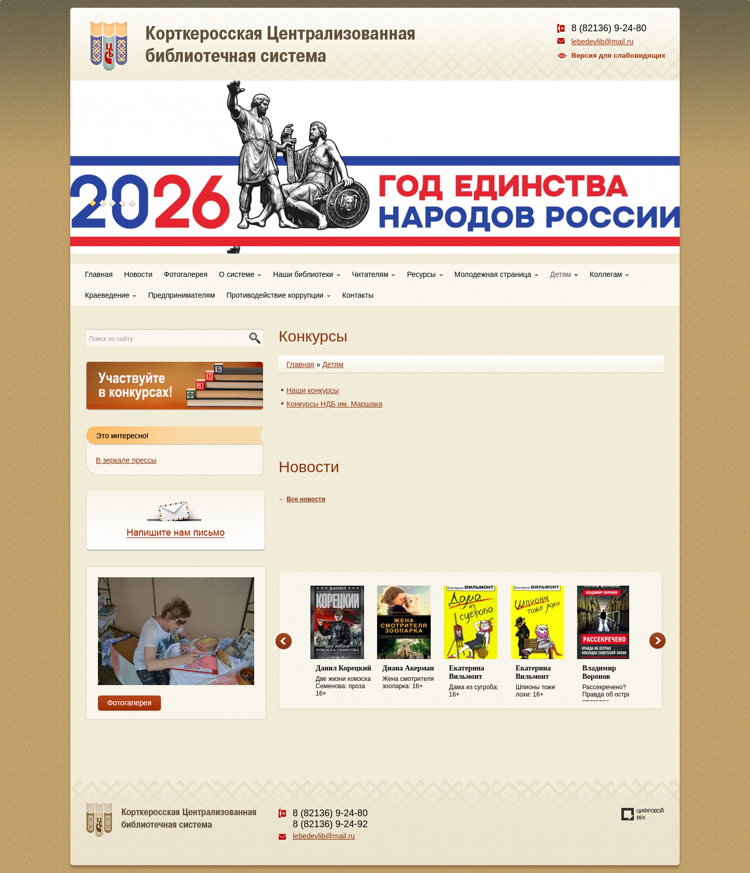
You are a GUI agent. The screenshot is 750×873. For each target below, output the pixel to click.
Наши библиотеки (306, 274)
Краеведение (110, 295)
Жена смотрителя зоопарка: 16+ (410, 677)
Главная (99, 274)
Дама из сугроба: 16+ (477, 681)
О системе (240, 274)
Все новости (305, 499)
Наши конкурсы (312, 390)
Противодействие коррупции (279, 295)
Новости (138, 274)
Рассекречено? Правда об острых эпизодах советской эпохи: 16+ (610, 683)
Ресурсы (425, 274)
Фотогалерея (186, 274)
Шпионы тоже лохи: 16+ (544, 681)
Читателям (374, 274)
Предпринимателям (181, 295)
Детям (564, 274)
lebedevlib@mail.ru (602, 41)
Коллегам (609, 274)
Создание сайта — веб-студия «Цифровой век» (642, 814)
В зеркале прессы (126, 460)
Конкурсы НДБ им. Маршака (334, 404)
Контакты (357, 295)
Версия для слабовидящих (618, 55)
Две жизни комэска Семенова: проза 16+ (344, 680)
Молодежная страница (497, 274)
